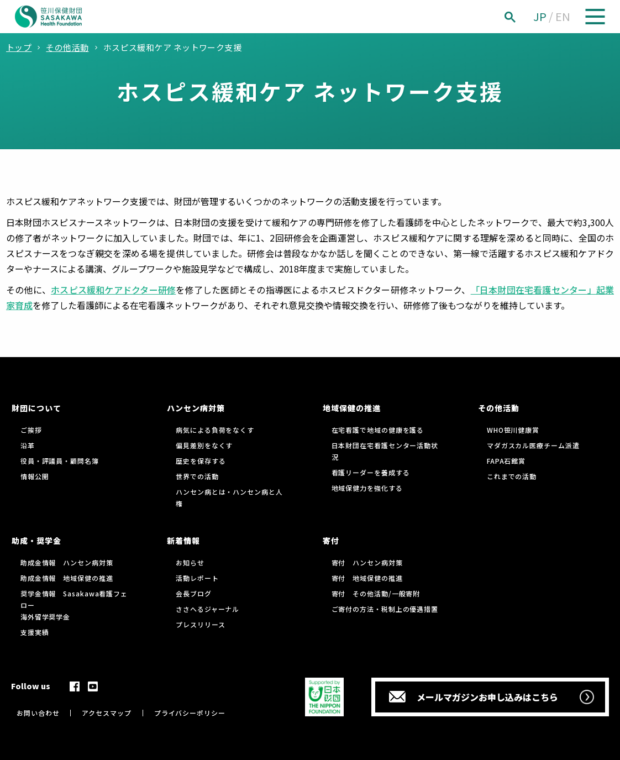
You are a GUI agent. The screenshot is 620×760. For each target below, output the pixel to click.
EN (562, 16)
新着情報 (183, 540)
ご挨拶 (31, 429)
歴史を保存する (200, 460)
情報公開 (34, 476)
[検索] (522, 17)
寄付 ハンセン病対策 (367, 562)
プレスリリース (200, 624)
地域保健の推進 (352, 407)
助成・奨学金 (36, 540)
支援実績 (34, 632)
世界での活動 (197, 476)
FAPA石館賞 (506, 460)
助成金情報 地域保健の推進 (66, 578)
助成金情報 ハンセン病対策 (66, 562)
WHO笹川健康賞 (513, 429)
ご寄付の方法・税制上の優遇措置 (385, 609)
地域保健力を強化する (367, 487)
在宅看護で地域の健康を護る (378, 429)
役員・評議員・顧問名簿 (59, 460)
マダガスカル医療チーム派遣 (533, 445)
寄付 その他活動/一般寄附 (376, 593)
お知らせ (190, 562)
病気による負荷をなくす (215, 429)
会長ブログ (194, 593)
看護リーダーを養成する (371, 472)
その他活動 (498, 407)
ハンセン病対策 (196, 407)
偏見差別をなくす (204, 445)
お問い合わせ (38, 712)
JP (540, 16)
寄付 (331, 540)
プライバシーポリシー (189, 712)
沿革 (27, 445)
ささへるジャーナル (207, 609)
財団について (36, 407)
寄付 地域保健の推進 (367, 578)
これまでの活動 (512, 476)
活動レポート (197, 578)
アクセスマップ (106, 712)
